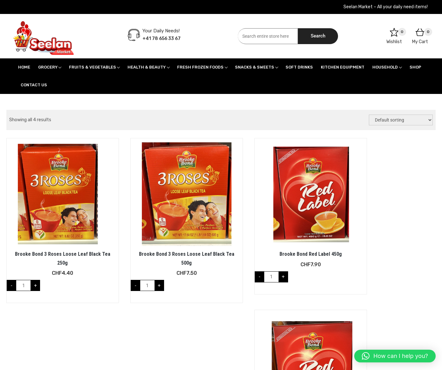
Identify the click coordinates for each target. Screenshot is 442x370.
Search (318, 36)
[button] (395, 356)
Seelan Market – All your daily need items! (385, 7)
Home (24, 67)
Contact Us (34, 85)
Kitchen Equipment (342, 67)
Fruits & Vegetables (92, 67)
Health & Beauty (147, 67)
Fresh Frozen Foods (200, 67)
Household (385, 67)
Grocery (48, 67)
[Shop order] (401, 120)
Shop (415, 67)
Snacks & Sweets (254, 67)
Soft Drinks (299, 67)
